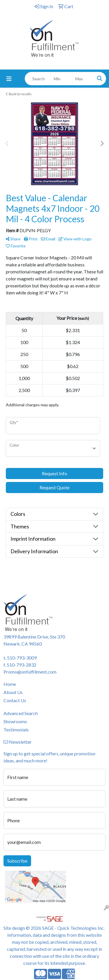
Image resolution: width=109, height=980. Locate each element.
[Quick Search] (38, 78)
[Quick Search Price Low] (61, 78)
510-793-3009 (22, 657)
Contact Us (14, 700)
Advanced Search (20, 713)
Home (9, 684)
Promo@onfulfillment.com (29, 671)
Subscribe (17, 860)
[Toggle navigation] (9, 78)
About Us (13, 692)
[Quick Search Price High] (83, 78)
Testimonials (16, 729)
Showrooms (15, 721)
